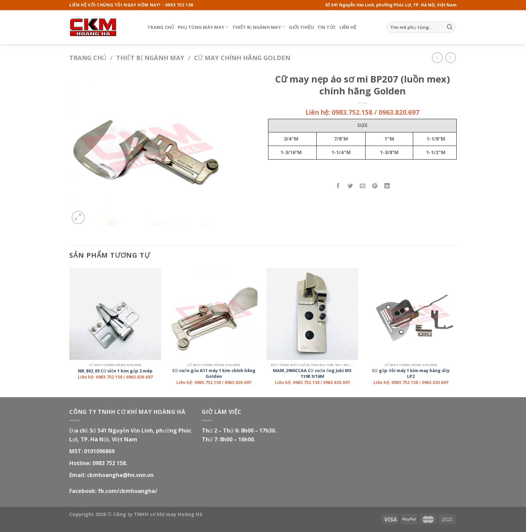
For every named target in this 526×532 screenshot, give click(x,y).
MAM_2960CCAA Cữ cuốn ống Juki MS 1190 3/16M (312, 373)
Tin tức (326, 27)
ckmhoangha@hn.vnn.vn (120, 475)
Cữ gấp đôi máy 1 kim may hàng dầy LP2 (410, 373)
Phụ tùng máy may (203, 27)
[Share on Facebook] (338, 186)
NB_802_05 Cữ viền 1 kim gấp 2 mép (115, 371)
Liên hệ (347, 27)
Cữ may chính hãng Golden (242, 57)
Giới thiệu (301, 27)
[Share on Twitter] (350, 186)
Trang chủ (160, 27)
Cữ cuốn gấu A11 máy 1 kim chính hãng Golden (214, 373)
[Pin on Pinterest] (375, 186)
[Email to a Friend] (362, 186)
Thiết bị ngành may (259, 27)
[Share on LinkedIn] (387, 186)
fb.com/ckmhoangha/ (127, 491)
